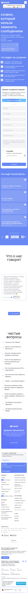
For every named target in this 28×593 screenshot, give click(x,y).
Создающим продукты (19, 500)
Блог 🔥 (3, 502)
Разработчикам (18, 498)
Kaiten (20, 530)
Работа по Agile (18, 488)
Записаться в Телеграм (14, 100)
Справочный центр (5, 489)
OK (15, 589)
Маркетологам (18, 505)
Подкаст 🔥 (4, 504)
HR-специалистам (18, 503)
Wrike (9, 530)
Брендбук (16, 520)
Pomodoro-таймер (7, 496)
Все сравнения (4, 532)
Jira (2, 530)
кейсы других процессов (17, 491)
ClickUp (19, 528)
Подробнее (6, 590)
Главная (3, 477)
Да (20, 589)
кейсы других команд (19, 509)
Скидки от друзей (5, 509)
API (2, 487)
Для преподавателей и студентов (6, 512)
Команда (16, 516)
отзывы (3, 493)
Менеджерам (17, 507)
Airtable (12, 530)
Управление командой (19, 477)
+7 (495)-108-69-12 (15, 574)
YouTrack (17, 530)
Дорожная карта (5, 484)
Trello (2, 528)
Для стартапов (4, 515)
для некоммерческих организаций (6, 518)
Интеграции (5, 480)
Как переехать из (13, 7)
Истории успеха (5, 507)
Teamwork (5, 530)
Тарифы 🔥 (3, 482)
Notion (8, 528)
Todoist (16, 528)
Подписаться (21, 583)
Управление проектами (20, 480)
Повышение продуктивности (18, 485)
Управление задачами (19, 482)
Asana (5, 528)
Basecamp (24, 528)
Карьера (16, 518)
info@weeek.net (14, 542)
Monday (12, 528)
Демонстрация (14, 442)
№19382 (10, 554)
